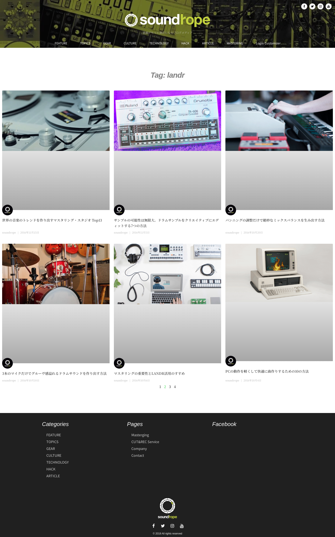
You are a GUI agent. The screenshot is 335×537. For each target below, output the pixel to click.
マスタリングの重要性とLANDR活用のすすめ (149, 373)
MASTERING (235, 43)
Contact (137, 455)
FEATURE (61, 43)
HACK (185, 43)
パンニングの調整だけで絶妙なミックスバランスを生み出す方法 (275, 220)
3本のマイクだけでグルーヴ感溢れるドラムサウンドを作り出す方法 (54, 373)
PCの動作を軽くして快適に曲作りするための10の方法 (267, 371)
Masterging (140, 434)
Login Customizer (268, 43)
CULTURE (130, 43)
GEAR (107, 43)
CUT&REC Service (145, 441)
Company (139, 448)
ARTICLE (208, 43)
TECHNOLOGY (159, 43)
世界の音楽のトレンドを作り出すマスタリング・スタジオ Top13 (52, 220)
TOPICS (85, 43)
